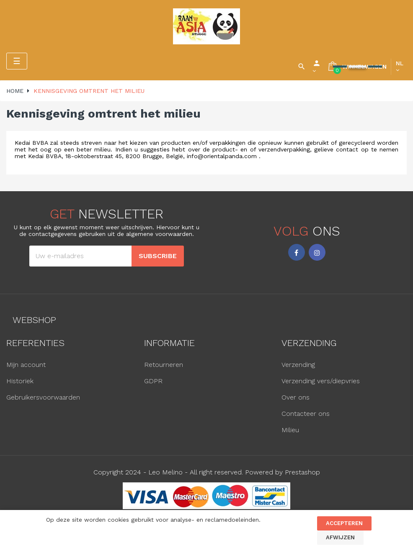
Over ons (295, 397)
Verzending (298, 365)
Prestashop (302, 472)
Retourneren (163, 365)
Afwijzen (340, 537)
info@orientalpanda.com (222, 156)
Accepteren (344, 523)
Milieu (290, 430)
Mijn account (26, 365)
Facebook (297, 252)
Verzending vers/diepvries (320, 381)
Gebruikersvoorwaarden (43, 397)
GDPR (153, 381)
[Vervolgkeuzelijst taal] (399, 66)
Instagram (317, 252)
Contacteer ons (305, 414)
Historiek (20, 381)
